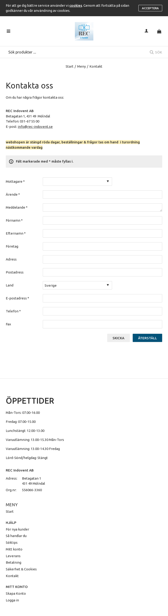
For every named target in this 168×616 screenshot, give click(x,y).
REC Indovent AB (20, 470)
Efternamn (16, 233)
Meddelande (16, 207)
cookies (75, 5)
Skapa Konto (16, 593)
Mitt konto (14, 549)
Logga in (12, 600)
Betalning (13, 562)
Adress (11, 259)
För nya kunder (17, 529)
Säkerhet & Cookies (21, 569)
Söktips (12, 542)
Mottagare (15, 181)
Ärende (13, 194)
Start (69, 66)
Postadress (15, 272)
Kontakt (12, 576)
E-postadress (17, 298)
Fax (8, 324)
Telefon (13, 311)
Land (9, 285)
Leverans (13, 556)
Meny (81, 66)
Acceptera (150, 8)
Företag (12, 246)
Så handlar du (16, 536)
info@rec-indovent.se (35, 127)
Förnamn (14, 220)
